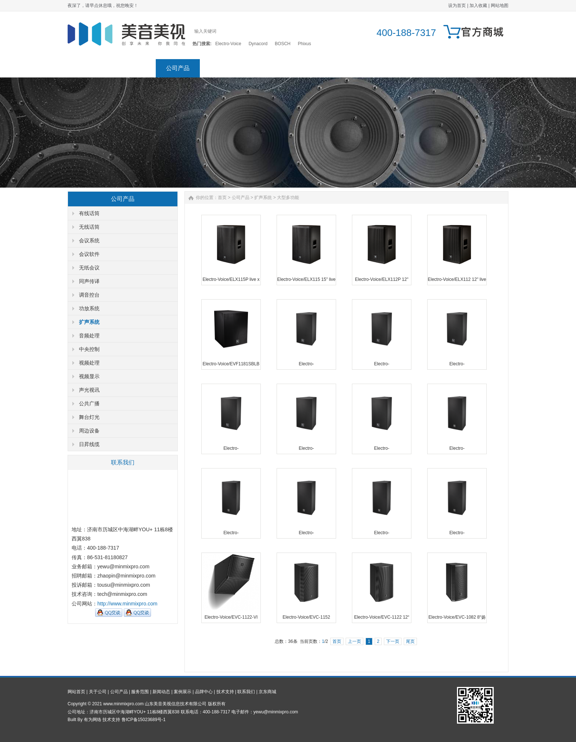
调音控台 (89, 295)
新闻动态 (266, 68)
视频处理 (89, 363)
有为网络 (92, 719)
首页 (222, 197)
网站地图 (499, 5)
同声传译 (89, 281)
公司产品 (178, 68)
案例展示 (310, 68)
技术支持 (398, 68)
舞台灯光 (89, 417)
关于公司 (133, 68)
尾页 (410, 641)
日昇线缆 (89, 444)
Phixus (304, 43)
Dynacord (258, 43)
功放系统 (89, 308)
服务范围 (222, 68)
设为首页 (457, 5)
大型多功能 (288, 197)
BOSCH (283, 43)
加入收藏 (478, 5)
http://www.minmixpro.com (127, 604)
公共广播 (89, 403)
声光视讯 (89, 390)
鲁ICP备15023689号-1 (144, 719)
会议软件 (89, 254)
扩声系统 (89, 322)
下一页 (392, 641)
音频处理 (89, 336)
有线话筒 (89, 213)
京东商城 (486, 68)
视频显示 (89, 376)
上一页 (354, 641)
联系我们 (442, 68)
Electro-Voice (228, 43)
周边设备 (89, 431)
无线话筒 (89, 227)
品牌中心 (354, 68)
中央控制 (89, 349)
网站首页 (89, 68)
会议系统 (89, 240)
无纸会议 (89, 268)
